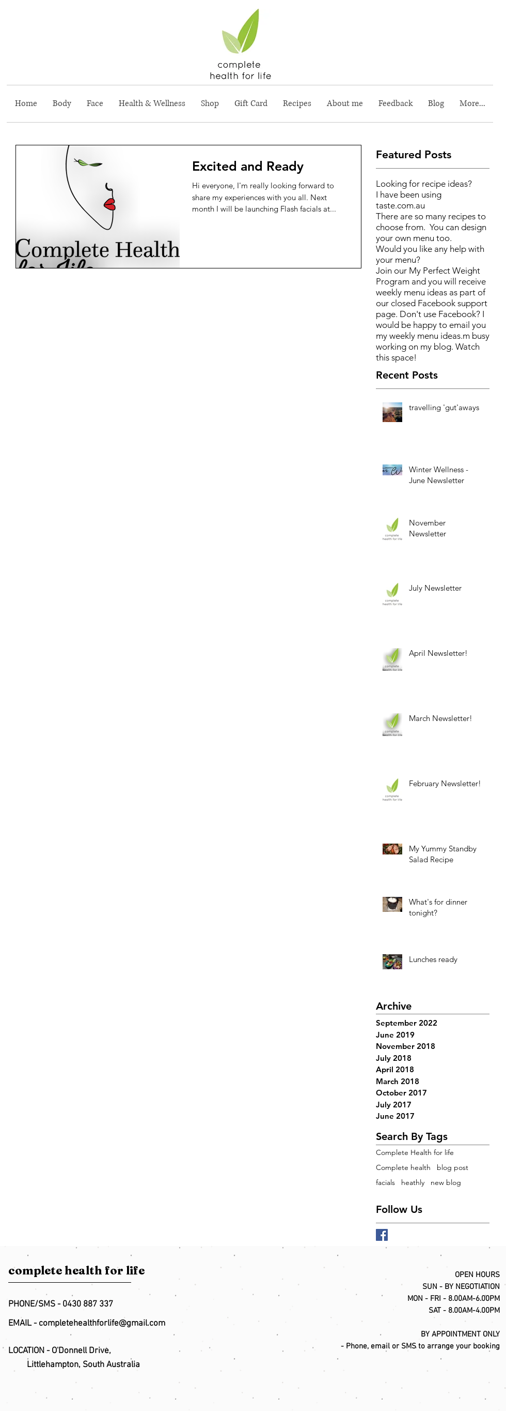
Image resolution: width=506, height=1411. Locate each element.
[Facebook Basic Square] (382, 1235)
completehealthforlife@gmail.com (102, 1323)
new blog (446, 1182)
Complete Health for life (415, 1152)
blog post (452, 1167)
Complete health (403, 1167)
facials (385, 1182)
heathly (412, 1182)
